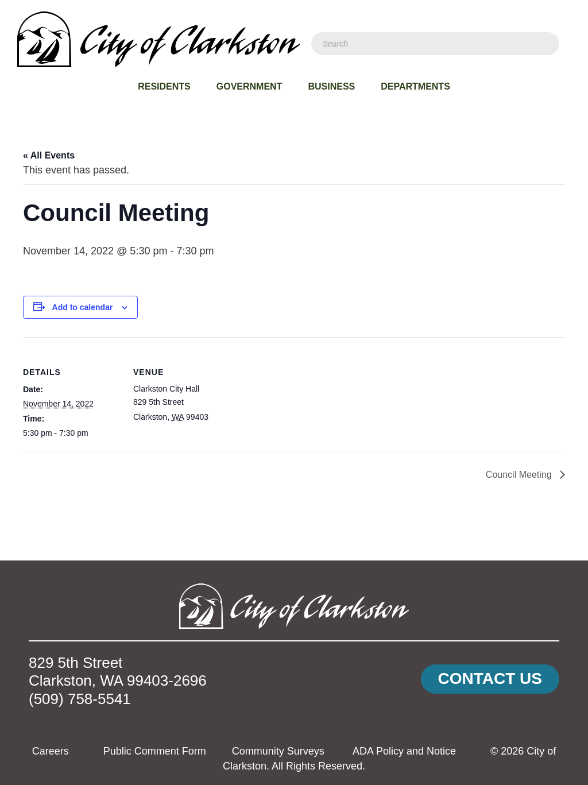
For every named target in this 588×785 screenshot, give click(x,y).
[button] (490, 679)
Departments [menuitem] (415, 86)
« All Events (49, 155)
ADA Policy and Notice (404, 751)
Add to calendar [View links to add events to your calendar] (82, 307)
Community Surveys (278, 751)
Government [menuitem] (249, 86)
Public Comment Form (154, 751)
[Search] (435, 43)
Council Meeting (520, 474)
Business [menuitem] (331, 86)
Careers (50, 751)
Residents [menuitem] (164, 86)
